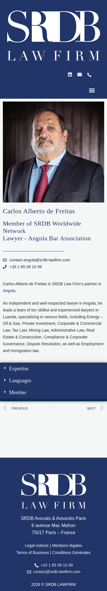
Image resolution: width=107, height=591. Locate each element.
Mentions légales (67, 545)
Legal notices (37, 545)
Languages (20, 380)
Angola (9, 290)
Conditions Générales (71, 552)
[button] (91, 90)
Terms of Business (32, 552)
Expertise (19, 368)
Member (18, 392)
